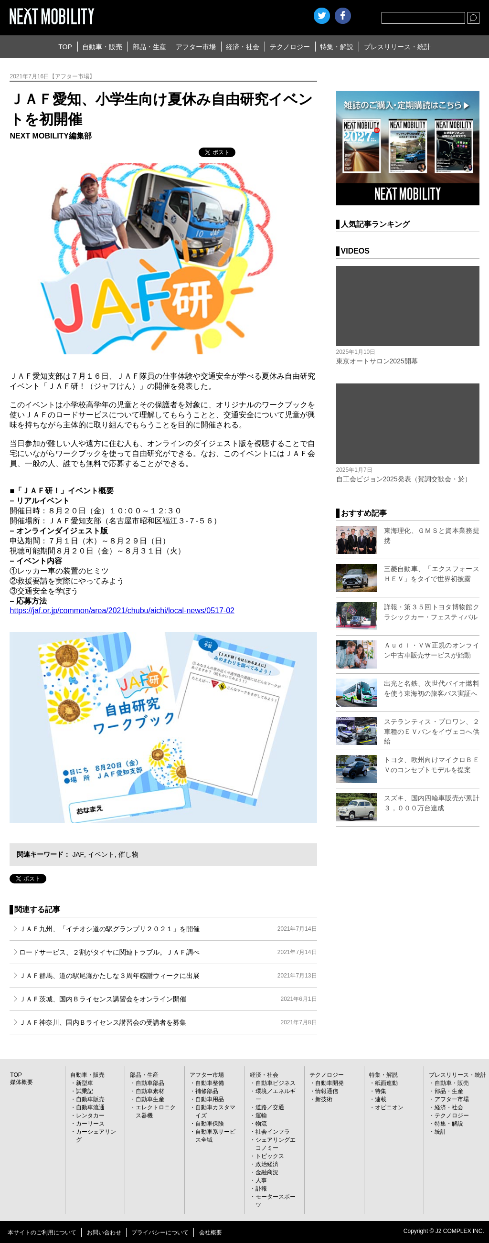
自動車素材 (150, 1091)
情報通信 (326, 1091)
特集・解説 (336, 47)
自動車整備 (209, 1083)
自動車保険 (209, 1123)
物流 (261, 1123)
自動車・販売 (102, 47)
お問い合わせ (104, 1232)
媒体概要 (21, 1082)
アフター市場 (196, 47)
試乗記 (84, 1091)
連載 (380, 1099)
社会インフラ (272, 1131)
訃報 (261, 1188)
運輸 (261, 1115)
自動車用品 (209, 1099)
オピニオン (389, 1107)
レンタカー (90, 1115)
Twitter (322, 16)
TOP (65, 47)
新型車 (84, 1083)
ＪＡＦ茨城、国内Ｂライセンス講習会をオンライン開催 (168, 999)
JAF (77, 854)
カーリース (90, 1123)
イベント (100, 854)
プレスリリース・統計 (397, 47)
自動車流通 (90, 1107)
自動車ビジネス (275, 1083)
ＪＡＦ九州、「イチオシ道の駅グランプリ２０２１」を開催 (168, 929)
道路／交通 (269, 1107)
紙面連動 (386, 1083)
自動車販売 (90, 1099)
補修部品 (206, 1091)
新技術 (323, 1099)
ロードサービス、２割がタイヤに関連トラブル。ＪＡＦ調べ (168, 952)
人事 (261, 1180)
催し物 (127, 854)
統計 (440, 1131)
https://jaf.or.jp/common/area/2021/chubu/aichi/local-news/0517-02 (122, 610)
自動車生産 (150, 1099)
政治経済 (266, 1164)
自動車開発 (329, 1083)
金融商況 (266, 1172)
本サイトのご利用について (42, 1232)
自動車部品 (150, 1083)
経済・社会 (242, 47)
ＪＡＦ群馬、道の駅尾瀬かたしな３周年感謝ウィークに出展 (168, 975)
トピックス (269, 1156)
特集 (380, 1091)
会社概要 (210, 1232)
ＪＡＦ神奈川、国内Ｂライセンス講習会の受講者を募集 (168, 1022)
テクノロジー (290, 47)
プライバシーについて (160, 1232)
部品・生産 (149, 47)
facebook (343, 16)
